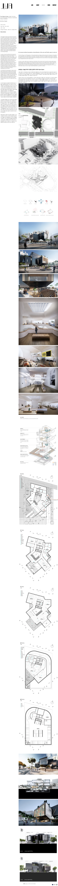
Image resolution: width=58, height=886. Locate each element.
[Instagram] (56, 884)
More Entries (3, 31)
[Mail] (52, 884)
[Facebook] (55, 884)
